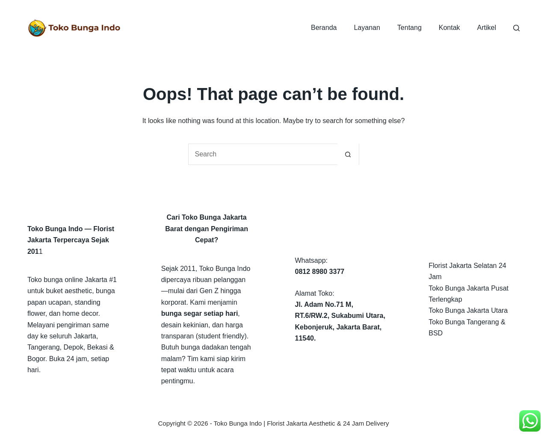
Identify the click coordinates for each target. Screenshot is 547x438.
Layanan (367, 27)
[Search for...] (263, 154)
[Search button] (348, 154)
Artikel (486, 27)
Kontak (449, 27)
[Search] (516, 28)
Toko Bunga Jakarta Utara (468, 310)
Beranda (324, 27)
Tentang (409, 27)
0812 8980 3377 (320, 271)
